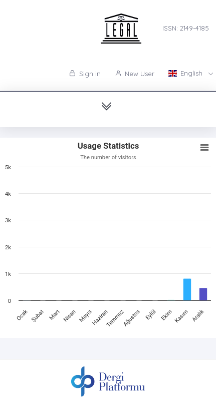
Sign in (85, 74)
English (186, 73)
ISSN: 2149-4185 (185, 28)
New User (134, 74)
